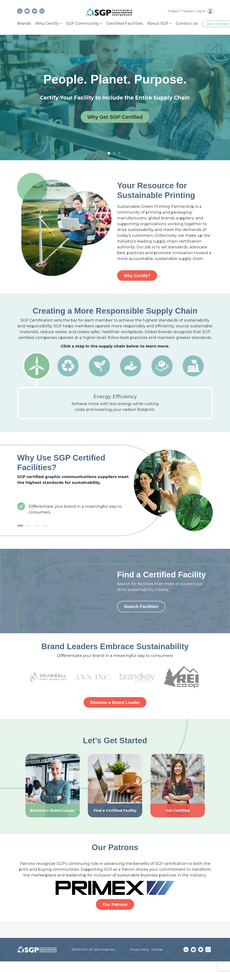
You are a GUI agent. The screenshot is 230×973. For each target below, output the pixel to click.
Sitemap (157, 951)
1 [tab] (109, 153)
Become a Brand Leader (115, 703)
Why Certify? (138, 275)
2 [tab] (115, 153)
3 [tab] (120, 153)
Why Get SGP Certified (115, 117)
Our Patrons (115, 906)
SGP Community (82, 23)
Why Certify (47, 23)
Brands (24, 23)
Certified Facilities (125, 23)
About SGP (157, 23)
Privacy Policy (139, 951)
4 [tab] (45, 526)
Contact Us (187, 23)
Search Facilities (142, 607)
